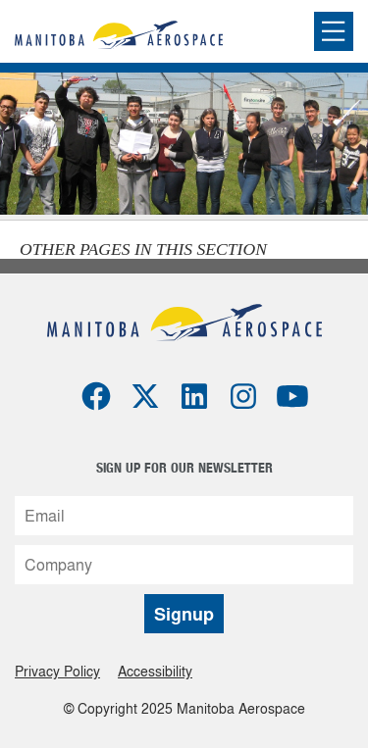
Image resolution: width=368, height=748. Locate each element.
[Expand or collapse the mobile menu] (333, 31)
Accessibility (155, 671)
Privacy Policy (57, 671)
